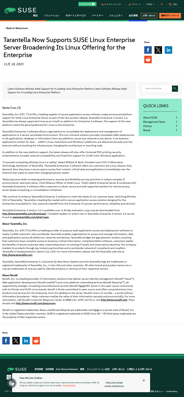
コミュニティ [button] (116, 15)
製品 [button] (35, 15)
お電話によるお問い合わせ (139, 369)
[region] (81, 382)
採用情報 (39, 369)
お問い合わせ (118, 369)
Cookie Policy (171, 391)
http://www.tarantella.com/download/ (24, 213)
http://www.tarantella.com (17, 254)
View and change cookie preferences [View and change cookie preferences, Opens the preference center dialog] (114, 384)
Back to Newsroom (17, 28)
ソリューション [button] (51, 15)
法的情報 (49, 369)
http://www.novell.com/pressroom (36, 303)
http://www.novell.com (114, 299)
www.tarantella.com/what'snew (30, 217)
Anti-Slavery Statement (67, 369)
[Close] (143, 380)
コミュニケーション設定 (98, 369)
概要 (82, 369)
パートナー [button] (97, 15)
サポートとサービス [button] (75, 15)
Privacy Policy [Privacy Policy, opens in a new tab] (69, 385)
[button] (88, 3)
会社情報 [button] (133, 15)
